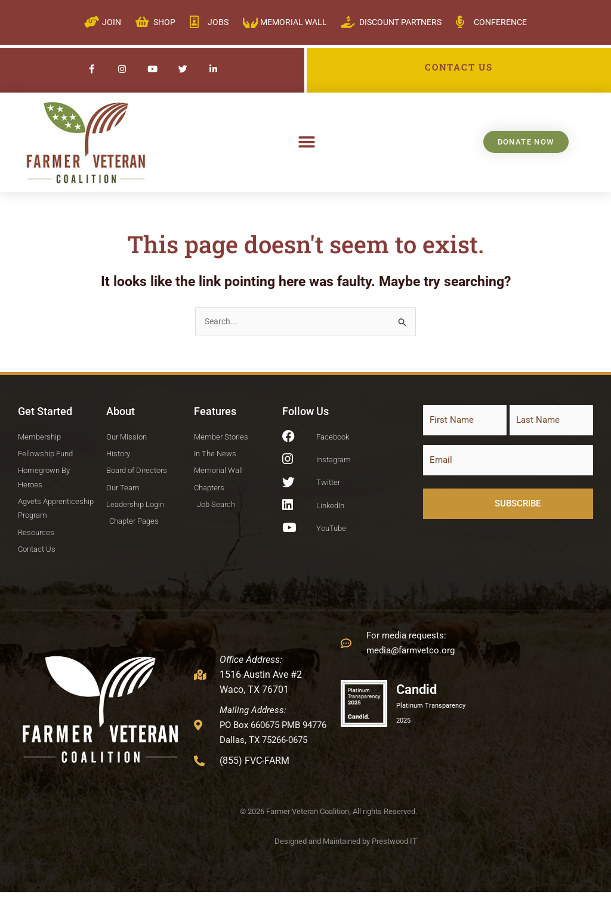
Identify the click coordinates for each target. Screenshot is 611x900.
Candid (421, 696)
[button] (307, 141)
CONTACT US (459, 67)
